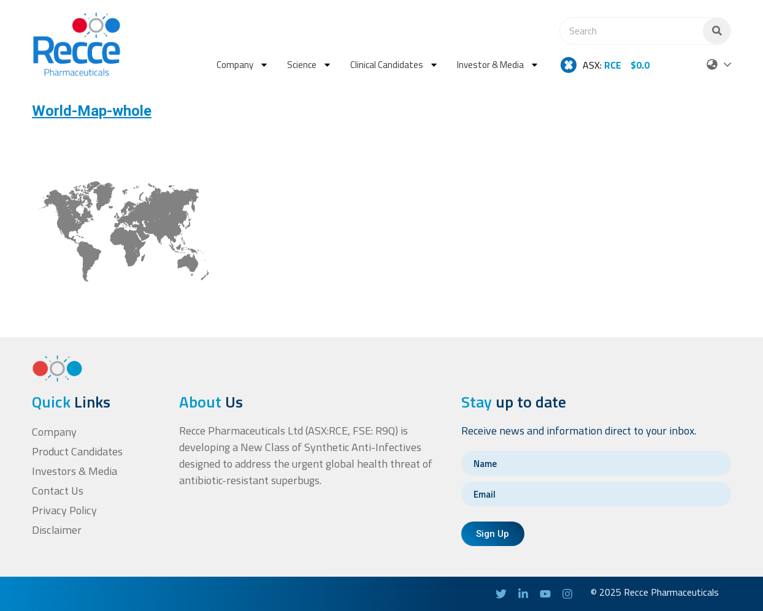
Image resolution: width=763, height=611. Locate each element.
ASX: (602, 65)
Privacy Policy (64, 510)
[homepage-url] (76, 44)
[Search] (716, 31)
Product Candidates (77, 451)
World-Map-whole (91, 111)
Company (243, 64)
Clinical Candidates (394, 64)
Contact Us (57, 490)
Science (309, 64)
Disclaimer (56, 530)
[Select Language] (727, 65)
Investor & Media (498, 64)
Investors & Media (74, 471)
